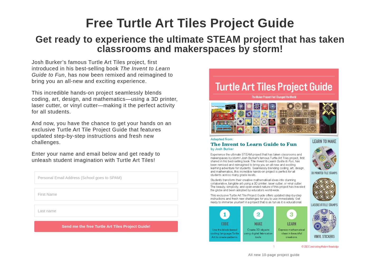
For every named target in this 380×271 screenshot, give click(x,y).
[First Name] (106, 194)
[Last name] (106, 211)
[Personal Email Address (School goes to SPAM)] (106, 177)
